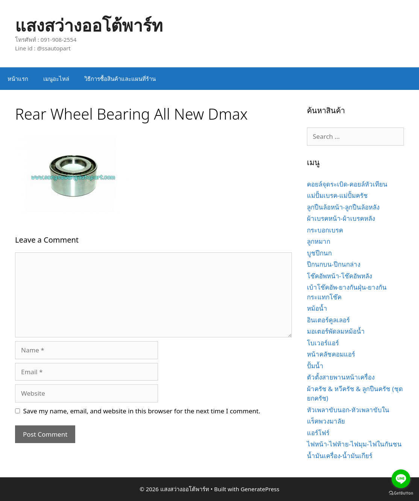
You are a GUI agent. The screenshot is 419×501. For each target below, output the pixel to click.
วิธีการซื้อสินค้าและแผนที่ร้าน (120, 78)
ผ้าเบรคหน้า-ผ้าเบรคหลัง (341, 218)
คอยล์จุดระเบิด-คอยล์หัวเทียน (347, 184)
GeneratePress (260, 489)
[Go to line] (401, 478)
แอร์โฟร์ (318, 432)
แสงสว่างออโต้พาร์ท (89, 25)
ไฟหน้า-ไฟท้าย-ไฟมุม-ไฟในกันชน (354, 444)
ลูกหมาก (318, 241)
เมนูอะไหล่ (56, 78)
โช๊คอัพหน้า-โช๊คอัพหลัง (339, 276)
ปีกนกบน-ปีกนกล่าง (333, 264)
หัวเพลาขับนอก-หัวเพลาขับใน (348, 409)
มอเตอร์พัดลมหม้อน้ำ (336, 331)
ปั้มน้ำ (315, 365)
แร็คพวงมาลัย (326, 421)
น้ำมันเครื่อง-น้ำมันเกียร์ (339, 455)
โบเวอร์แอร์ (323, 343)
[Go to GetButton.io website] (401, 493)
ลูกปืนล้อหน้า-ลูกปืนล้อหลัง (343, 207)
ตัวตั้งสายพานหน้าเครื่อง (341, 377)
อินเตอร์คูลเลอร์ (328, 320)
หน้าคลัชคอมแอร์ (331, 354)
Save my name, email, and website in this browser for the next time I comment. (141, 411)
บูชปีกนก (319, 253)
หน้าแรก (18, 78)
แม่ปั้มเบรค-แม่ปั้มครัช (337, 195)
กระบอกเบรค (325, 230)
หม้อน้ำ (317, 308)
